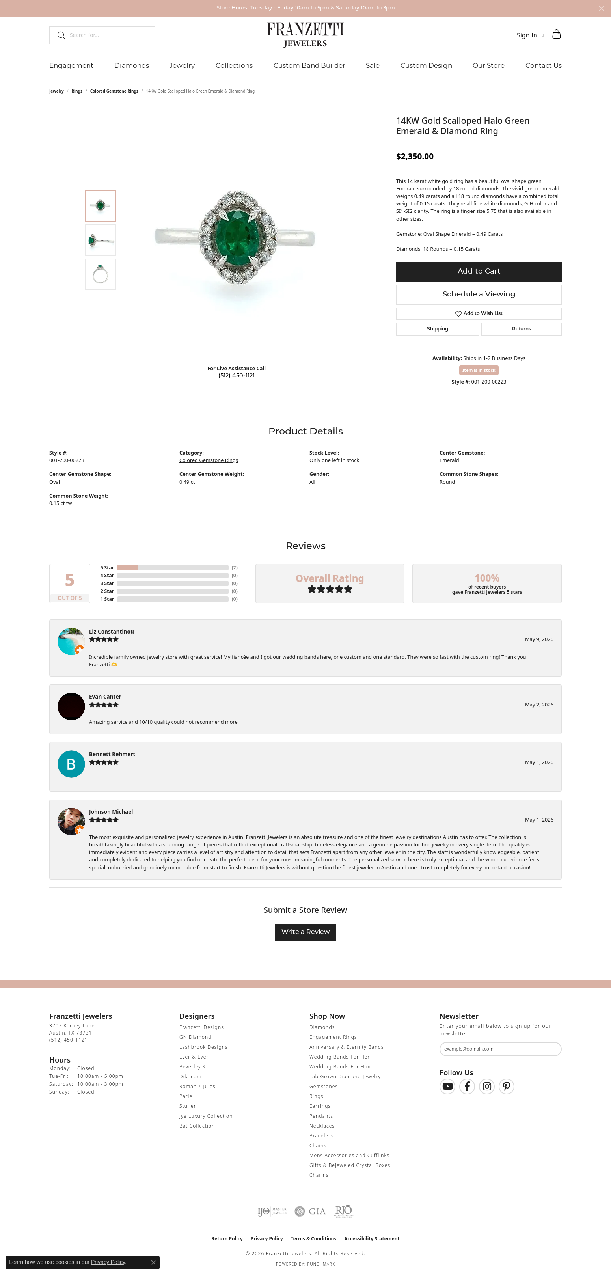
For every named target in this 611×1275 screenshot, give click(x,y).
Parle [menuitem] (185, 1096)
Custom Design (426, 65)
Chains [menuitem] (317, 1145)
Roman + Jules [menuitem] (197, 1086)
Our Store (489, 65)
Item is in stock (479, 370)
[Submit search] (58, 35)
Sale (373, 65)
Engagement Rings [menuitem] (333, 1037)
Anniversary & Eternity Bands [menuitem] (346, 1047)
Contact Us (543, 65)
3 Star (107, 583)
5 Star (107, 567)
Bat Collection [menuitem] (197, 1125)
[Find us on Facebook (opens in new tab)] (467, 1086)
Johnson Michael (111, 811)
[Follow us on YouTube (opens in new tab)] (447, 1086)
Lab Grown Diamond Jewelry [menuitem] (345, 1076)
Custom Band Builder (309, 65)
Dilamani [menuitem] (190, 1076)
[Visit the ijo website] (272, 1211)
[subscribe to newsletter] (550, 1049)
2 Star (107, 591)
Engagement (71, 65)
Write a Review (305, 932)
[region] (238, 240)
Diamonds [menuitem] (322, 1027)
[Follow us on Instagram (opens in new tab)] (487, 1086)
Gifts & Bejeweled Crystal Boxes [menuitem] (349, 1165)
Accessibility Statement (371, 1238)
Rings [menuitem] (316, 1096)
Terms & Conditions (314, 1238)
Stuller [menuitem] (187, 1106)
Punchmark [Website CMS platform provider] (321, 1264)
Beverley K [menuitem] (192, 1066)
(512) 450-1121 (236, 376)
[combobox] (109, 35)
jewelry (56, 91)
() (235, 567)
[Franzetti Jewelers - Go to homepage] (305, 35)
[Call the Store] (68, 1039)
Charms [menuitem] (319, 1175)
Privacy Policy (267, 1238)
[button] (530, 35)
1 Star (107, 599)
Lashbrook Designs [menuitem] (203, 1047)
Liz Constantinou (111, 631)
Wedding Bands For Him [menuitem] (340, 1066)
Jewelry (182, 65)
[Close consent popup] (153, 1262)
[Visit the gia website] (310, 1211)
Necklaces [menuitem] (322, 1125)
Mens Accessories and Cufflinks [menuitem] (349, 1155)
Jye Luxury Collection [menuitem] (206, 1116)
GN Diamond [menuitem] (195, 1037)
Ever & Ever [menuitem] (194, 1056)
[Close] (601, 8)
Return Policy (227, 1238)
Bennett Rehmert (112, 754)
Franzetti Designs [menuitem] (201, 1027)
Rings (77, 91)
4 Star (107, 575)
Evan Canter (105, 696)
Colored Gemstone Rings (114, 91)
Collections (234, 65)
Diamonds (131, 65)
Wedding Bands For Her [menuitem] (339, 1056)
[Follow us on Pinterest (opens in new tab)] (506, 1086)
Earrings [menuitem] (320, 1106)
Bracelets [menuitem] (321, 1135)
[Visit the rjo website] (344, 1211)
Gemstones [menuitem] (323, 1086)
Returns (521, 329)
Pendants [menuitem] (321, 1116)
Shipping (437, 329)
